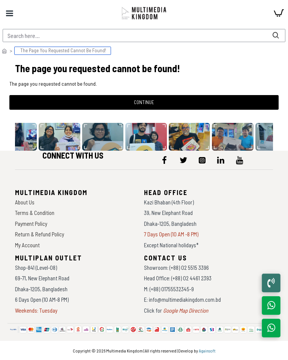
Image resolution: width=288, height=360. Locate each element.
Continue (144, 102)
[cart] (278, 13)
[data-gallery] (61, 137)
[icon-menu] (164, 160)
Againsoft (207, 350)
